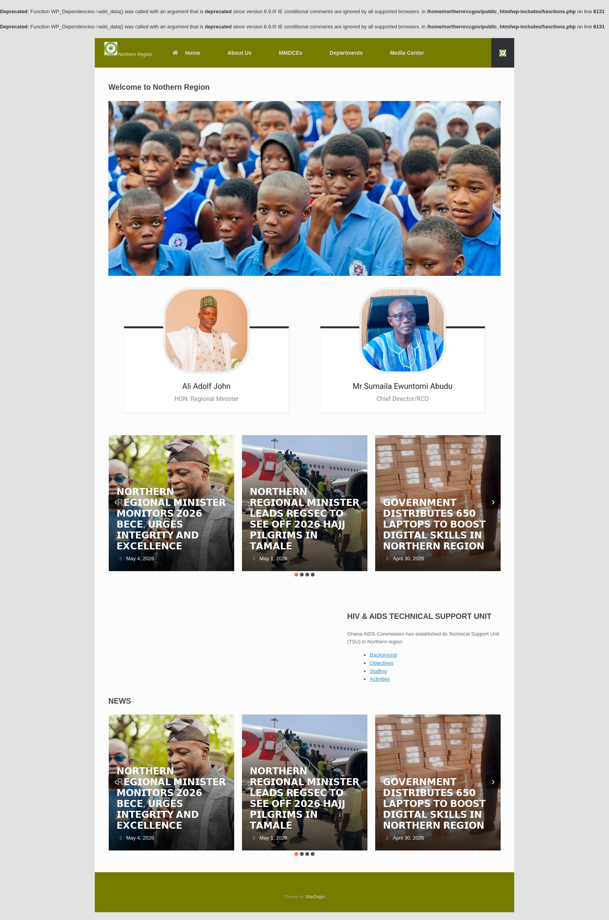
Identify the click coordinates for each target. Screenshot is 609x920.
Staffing (378, 671)
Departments (346, 53)
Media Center (407, 53)
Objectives (381, 663)
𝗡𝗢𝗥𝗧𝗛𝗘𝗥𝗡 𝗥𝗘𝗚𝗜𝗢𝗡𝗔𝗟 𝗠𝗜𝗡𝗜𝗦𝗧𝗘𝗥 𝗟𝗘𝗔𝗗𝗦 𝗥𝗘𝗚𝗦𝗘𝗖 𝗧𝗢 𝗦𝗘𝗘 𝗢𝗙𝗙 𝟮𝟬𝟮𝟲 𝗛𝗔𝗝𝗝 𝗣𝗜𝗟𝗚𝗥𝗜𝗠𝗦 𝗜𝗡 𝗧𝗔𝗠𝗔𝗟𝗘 (304, 518)
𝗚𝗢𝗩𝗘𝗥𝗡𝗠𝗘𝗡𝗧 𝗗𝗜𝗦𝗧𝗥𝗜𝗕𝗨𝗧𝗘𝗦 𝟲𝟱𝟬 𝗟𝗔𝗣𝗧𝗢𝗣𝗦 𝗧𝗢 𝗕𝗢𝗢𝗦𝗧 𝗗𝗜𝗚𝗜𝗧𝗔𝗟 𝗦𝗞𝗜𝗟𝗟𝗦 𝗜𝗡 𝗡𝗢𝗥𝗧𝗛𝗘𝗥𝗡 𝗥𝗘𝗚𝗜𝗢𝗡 (434, 524)
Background (383, 655)
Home (186, 53)
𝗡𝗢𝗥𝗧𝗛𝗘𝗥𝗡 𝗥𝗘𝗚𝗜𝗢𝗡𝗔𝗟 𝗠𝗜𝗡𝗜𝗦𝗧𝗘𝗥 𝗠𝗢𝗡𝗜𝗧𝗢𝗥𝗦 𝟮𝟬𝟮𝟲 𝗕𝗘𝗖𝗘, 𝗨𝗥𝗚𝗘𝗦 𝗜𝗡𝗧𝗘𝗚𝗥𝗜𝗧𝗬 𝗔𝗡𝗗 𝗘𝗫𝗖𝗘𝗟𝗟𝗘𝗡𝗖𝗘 (171, 518)
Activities (380, 679)
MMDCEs (291, 53)
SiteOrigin (315, 896)
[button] (502, 53)
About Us (240, 53)
